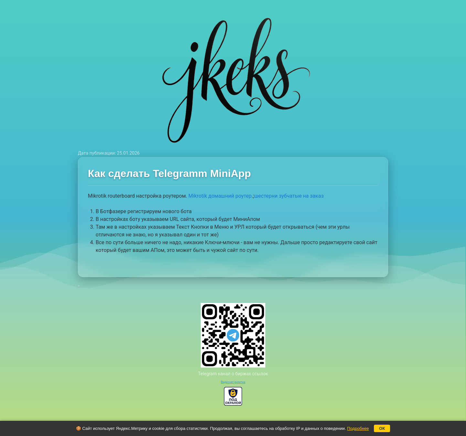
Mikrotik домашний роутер (220, 196)
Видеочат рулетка (233, 382)
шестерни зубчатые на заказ (288, 196)
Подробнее (358, 428)
